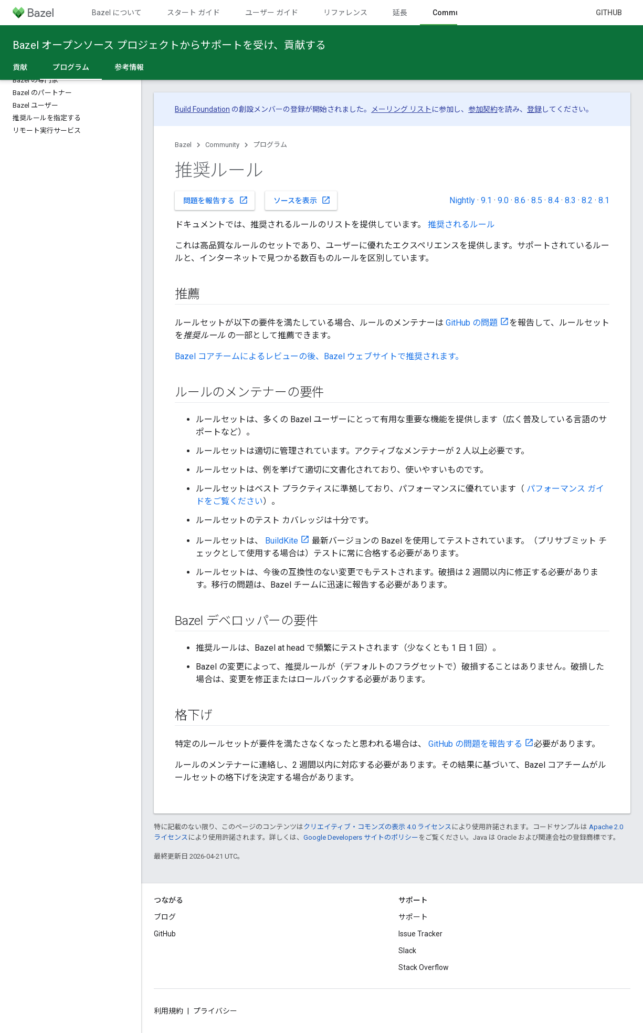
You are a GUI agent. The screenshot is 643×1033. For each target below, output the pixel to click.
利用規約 (168, 1011)
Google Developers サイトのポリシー (360, 837)
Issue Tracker (420, 934)
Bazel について (117, 12)
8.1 (603, 200)
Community (222, 145)
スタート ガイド (193, 12)
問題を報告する (215, 200)
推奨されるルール (461, 224)
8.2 (587, 200)
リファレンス (345, 12)
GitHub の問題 (472, 323)
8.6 (519, 200)
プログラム (270, 145)
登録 (534, 109)
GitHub (609, 12)
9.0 (503, 200)
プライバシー (215, 1011)
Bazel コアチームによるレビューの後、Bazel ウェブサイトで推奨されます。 (319, 356)
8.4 (553, 200)
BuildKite (281, 541)
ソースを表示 (302, 200)
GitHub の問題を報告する (475, 744)
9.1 (486, 200)
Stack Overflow (423, 967)
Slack (407, 950)
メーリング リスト (401, 109)
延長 (400, 12)
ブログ (165, 917)
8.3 (570, 200)
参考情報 (129, 67)
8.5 (536, 200)
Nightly (462, 200)
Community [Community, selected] (452, 12)
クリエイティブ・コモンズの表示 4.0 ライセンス (377, 827)
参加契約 (483, 109)
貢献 (20, 67)
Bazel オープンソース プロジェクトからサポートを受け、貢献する (169, 45)
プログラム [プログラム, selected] (70, 67)
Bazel (183, 145)
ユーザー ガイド (271, 12)
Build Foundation (202, 109)
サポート (413, 917)
